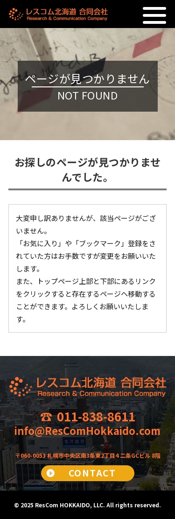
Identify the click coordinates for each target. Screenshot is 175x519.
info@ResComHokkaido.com (87, 430)
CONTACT (92, 472)
